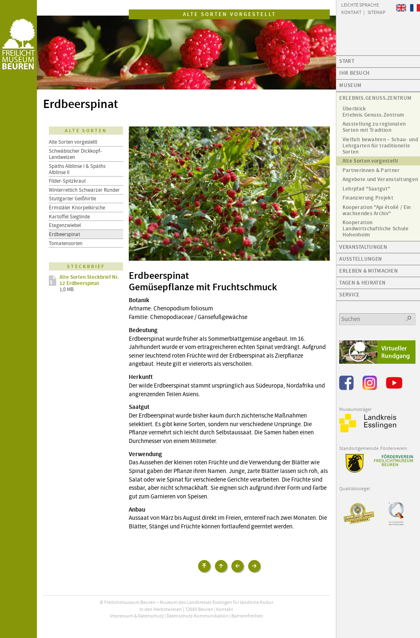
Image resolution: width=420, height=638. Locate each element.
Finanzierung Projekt (367, 197)
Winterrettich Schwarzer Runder (84, 189)
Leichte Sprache (360, 4)
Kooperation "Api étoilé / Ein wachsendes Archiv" (376, 210)
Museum (350, 85)
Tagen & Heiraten (362, 282)
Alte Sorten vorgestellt (73, 141)
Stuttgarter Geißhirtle (72, 198)
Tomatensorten (65, 243)
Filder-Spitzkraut (67, 180)
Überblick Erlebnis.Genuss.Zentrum (373, 111)
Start (346, 60)
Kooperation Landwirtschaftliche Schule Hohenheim (375, 228)
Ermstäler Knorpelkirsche (77, 207)
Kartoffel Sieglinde (69, 216)
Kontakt (224, 609)
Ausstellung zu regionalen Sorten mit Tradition (374, 126)
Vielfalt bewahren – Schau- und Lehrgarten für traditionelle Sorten (380, 145)
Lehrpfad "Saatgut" (366, 188)
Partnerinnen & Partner (371, 170)
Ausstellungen (360, 258)
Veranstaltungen (363, 246)
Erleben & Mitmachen (368, 270)
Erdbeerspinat (64, 234)
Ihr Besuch (354, 72)
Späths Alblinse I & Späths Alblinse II (77, 169)
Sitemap (377, 12)
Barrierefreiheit (247, 616)
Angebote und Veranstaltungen (380, 179)
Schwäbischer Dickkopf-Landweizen (75, 154)
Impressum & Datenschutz (137, 616)
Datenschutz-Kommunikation (197, 616)
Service (349, 294)
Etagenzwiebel (65, 225)
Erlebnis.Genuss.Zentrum (375, 97)
